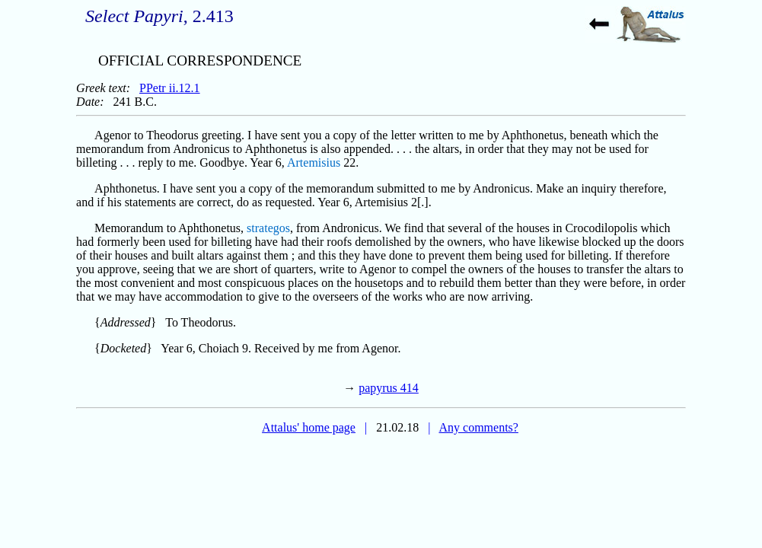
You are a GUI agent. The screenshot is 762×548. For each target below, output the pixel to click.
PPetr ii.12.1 (169, 87)
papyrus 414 (389, 387)
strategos (268, 227)
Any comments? (478, 427)
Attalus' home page (308, 427)
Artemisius (313, 162)
